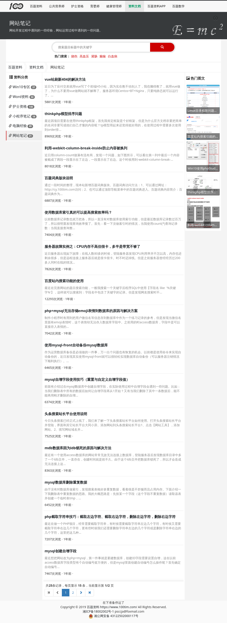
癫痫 (103, 56)
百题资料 (36, 6)
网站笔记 (20, 135)
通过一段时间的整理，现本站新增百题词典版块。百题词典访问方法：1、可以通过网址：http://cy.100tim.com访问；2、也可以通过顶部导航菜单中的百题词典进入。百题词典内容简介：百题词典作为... (113, 189)
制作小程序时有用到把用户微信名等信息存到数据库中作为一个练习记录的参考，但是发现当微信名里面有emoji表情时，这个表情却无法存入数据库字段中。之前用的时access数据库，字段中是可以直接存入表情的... (113, 322)
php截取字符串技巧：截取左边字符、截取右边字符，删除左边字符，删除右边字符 (110, 516)
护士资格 (77, 6)
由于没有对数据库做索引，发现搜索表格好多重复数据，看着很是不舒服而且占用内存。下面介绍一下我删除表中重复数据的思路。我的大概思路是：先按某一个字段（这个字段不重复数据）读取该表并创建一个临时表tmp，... (113, 493)
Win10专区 (21, 86)
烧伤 (74, 56)
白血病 (112, 56)
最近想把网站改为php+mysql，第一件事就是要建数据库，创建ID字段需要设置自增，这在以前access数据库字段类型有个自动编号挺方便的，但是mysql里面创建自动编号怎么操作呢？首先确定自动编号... (113, 562)
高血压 (84, 56)
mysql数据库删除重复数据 (66, 482)
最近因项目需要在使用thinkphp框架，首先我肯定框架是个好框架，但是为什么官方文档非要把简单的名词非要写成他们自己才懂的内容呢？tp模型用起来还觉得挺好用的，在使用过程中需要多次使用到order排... (113, 125)
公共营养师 (57, 6)
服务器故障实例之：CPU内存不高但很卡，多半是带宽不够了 (92, 246)
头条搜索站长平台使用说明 (66, 413)
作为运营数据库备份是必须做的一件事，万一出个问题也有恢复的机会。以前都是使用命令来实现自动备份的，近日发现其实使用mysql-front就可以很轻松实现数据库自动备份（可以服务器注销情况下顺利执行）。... (113, 356)
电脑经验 (20, 125)
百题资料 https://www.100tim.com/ (112, 607)
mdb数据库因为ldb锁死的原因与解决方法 (78, 447)
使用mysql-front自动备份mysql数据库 (76, 345)
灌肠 (94, 56)
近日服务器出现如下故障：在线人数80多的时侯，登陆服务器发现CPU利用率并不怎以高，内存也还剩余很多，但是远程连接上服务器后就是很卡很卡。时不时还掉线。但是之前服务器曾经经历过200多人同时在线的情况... (113, 257)
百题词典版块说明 (59, 178)
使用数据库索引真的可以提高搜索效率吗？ (78, 212)
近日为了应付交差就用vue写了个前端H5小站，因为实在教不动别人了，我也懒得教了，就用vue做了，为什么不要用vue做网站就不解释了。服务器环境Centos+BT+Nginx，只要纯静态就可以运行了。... (112, 90)
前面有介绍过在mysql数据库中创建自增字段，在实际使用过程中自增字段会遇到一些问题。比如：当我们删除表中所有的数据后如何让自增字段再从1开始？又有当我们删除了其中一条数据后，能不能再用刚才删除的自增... (112, 390)
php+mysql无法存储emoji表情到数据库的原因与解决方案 (91, 310)
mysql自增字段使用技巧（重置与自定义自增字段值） (87, 379)
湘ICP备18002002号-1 (98, 611)
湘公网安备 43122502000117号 (113, 616)
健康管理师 (114, 6)
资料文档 (134, 6)
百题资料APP (156, 6)
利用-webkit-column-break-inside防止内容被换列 (86, 148)
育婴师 (95, 6)
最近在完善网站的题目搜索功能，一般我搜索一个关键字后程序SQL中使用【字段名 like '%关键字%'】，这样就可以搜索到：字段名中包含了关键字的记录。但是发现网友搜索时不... (110, 290)
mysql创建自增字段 (60, 551)
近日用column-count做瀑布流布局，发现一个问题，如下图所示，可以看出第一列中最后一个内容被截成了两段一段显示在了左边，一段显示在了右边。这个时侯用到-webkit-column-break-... (112, 157)
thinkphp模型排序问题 (63, 113)
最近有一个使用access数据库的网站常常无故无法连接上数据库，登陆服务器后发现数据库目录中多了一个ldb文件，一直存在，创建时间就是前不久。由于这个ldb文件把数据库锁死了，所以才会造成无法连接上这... (113, 459)
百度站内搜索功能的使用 (64, 280)
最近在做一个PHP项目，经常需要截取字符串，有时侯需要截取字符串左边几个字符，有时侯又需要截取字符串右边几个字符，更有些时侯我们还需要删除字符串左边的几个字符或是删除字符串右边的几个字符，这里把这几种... (113, 528)
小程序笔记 (21, 116)
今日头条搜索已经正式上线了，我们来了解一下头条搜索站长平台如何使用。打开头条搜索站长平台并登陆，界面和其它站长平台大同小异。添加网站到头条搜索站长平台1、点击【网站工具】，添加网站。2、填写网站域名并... (113, 425)
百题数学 (178, 6)
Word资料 (21, 96)
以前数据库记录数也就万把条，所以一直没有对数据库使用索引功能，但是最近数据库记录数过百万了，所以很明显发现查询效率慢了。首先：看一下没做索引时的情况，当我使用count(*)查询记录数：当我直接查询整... (113, 223)
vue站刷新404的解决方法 (65, 79)
